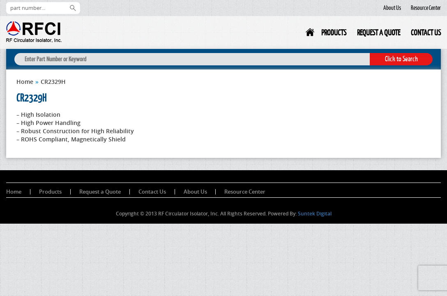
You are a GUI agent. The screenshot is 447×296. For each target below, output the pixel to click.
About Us (392, 7)
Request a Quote (378, 32)
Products (333, 32)
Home (310, 34)
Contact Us (426, 32)
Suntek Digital (315, 213)
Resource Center (426, 7)
